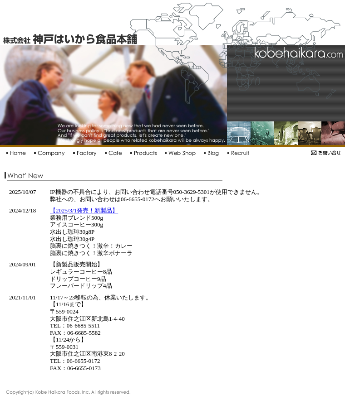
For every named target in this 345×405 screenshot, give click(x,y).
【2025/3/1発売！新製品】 (84, 210)
